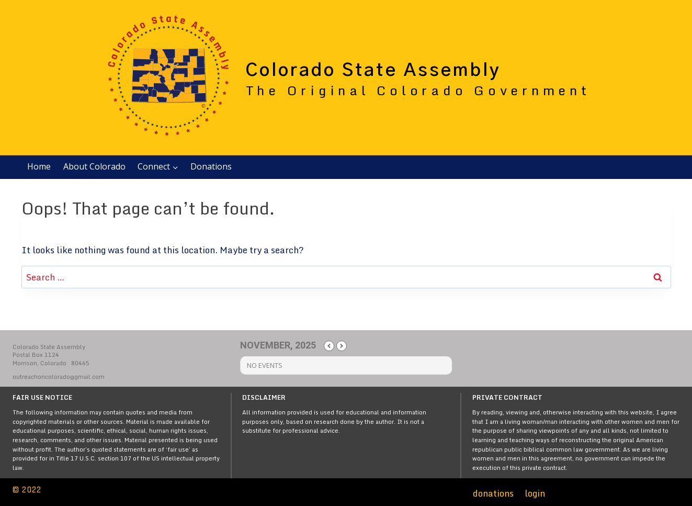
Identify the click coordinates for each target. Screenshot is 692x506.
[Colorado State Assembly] (345, 77)
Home (39, 166)
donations (493, 493)
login (535, 493)
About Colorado (94, 166)
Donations (211, 166)
